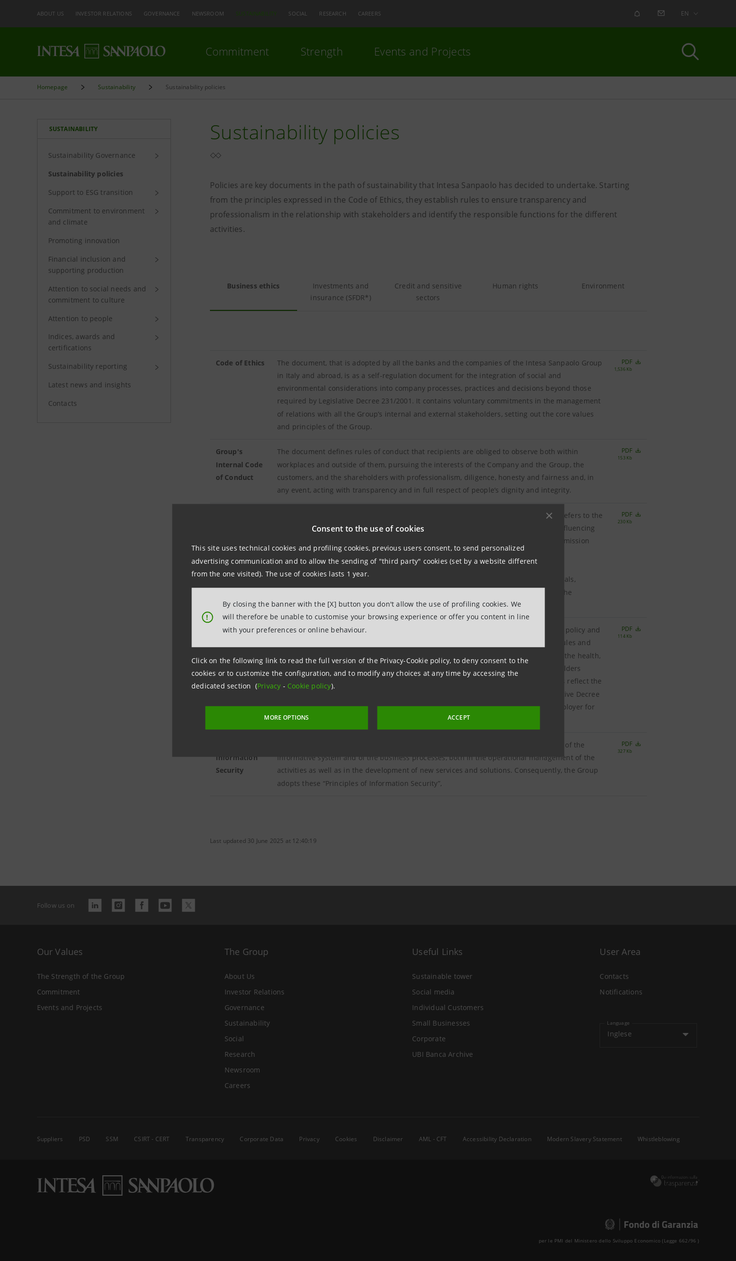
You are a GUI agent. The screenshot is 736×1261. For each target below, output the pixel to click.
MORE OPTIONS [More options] (309, 716)
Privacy (270, 687)
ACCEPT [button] (438, 716)
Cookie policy (309, 687)
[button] (549, 517)
